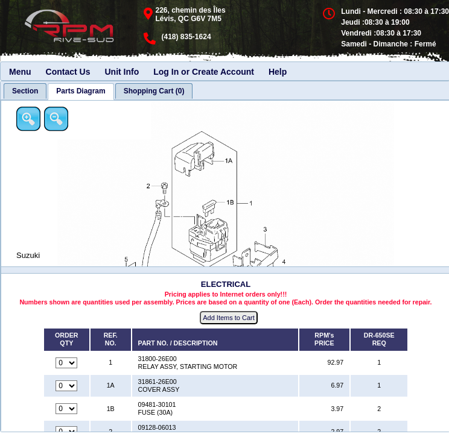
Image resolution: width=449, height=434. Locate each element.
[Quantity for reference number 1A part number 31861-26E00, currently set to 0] (66, 385)
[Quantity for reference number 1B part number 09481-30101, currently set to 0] (66, 408)
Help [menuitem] (278, 72)
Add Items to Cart (229, 317)
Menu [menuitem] (20, 72)
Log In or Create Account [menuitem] (203, 72)
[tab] (25, 91)
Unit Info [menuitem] (121, 72)
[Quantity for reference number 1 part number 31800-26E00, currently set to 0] (66, 362)
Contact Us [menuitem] (68, 72)
